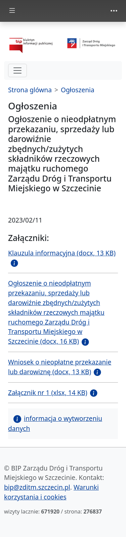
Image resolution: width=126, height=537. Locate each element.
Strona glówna (30, 89)
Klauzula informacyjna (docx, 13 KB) (62, 252)
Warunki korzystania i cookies (51, 492)
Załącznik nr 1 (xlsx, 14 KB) (47, 392)
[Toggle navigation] (114, 10)
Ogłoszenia (77, 89)
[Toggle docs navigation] (12, 11)
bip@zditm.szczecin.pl (37, 487)
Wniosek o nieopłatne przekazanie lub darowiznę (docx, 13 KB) (59, 366)
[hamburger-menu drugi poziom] (17, 70)
